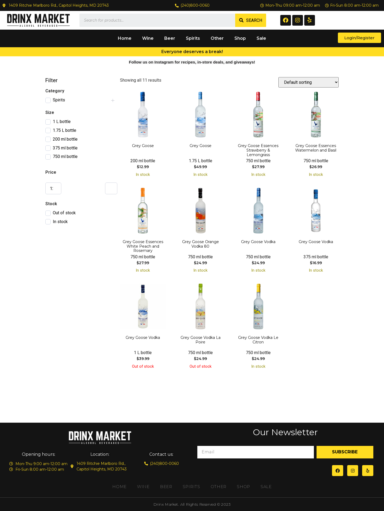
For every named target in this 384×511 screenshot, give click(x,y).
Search (254, 20)
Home (124, 38)
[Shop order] (308, 82)
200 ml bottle (65, 139)
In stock (60, 221)
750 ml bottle (65, 156)
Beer (169, 38)
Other (217, 38)
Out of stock (64, 212)
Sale (261, 38)
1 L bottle (62, 121)
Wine (148, 38)
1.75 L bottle (64, 130)
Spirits (193, 38)
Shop (240, 38)
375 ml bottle (65, 147)
